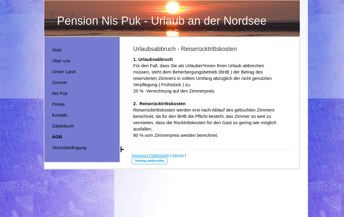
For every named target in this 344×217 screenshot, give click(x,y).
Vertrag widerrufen (149, 160)
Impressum (140, 155)
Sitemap (178, 155)
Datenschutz (160, 155)
